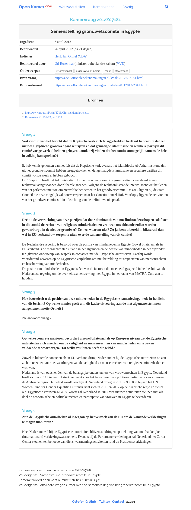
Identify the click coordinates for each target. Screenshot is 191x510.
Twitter (104, 501)
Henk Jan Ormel (66, 56)
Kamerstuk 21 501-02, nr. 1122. (44, 117)
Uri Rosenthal (64, 63)
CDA (82, 56)
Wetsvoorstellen (72, 7)
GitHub (90, 501)
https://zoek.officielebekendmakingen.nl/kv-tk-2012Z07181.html (99, 78)
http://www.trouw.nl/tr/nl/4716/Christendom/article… (57, 112)
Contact (118, 501)
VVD (120, 63)
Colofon (78, 501)
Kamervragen (103, 7)
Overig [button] (129, 7)
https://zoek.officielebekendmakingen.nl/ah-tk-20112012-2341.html (101, 85)
